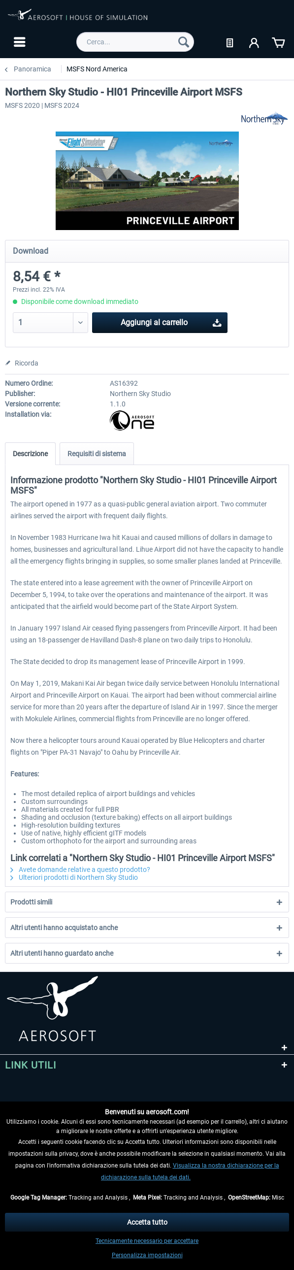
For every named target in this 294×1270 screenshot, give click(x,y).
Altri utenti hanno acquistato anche (64, 928)
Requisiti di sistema (96, 454)
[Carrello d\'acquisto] (278, 42)
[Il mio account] (254, 42)
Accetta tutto (147, 1222)
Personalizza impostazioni (147, 1255)
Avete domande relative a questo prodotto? (80, 869)
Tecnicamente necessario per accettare (147, 1240)
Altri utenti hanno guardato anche (61, 953)
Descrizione (30, 454)
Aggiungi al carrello (171, 321)
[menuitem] (18, 42)
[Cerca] (183, 42)
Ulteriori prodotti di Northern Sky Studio (74, 877)
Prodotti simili (31, 902)
